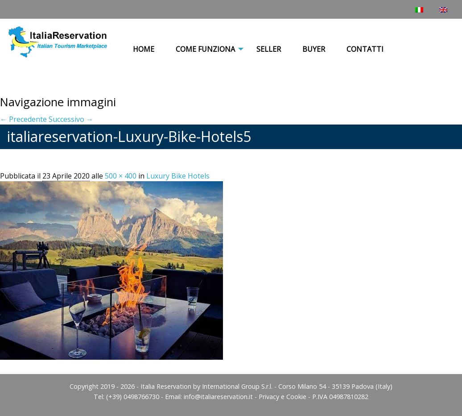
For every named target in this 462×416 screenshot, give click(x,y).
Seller (268, 49)
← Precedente (23, 119)
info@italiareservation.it (218, 396)
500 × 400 (120, 176)
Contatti (365, 49)
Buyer (313, 49)
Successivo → (71, 119)
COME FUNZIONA (205, 49)
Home (143, 49)
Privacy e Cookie (282, 396)
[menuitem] (143, 49)
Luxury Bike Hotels (178, 176)
